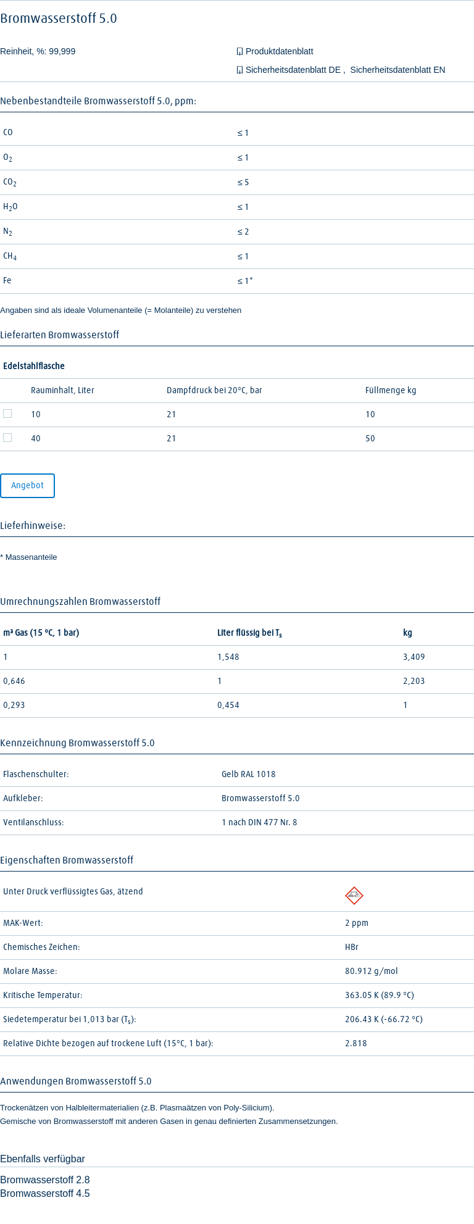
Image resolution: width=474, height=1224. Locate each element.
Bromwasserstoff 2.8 (45, 1180)
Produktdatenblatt (280, 51)
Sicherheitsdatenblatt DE (294, 70)
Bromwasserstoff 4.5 (45, 1193)
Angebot (27, 485)
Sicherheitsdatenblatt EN (398, 70)
